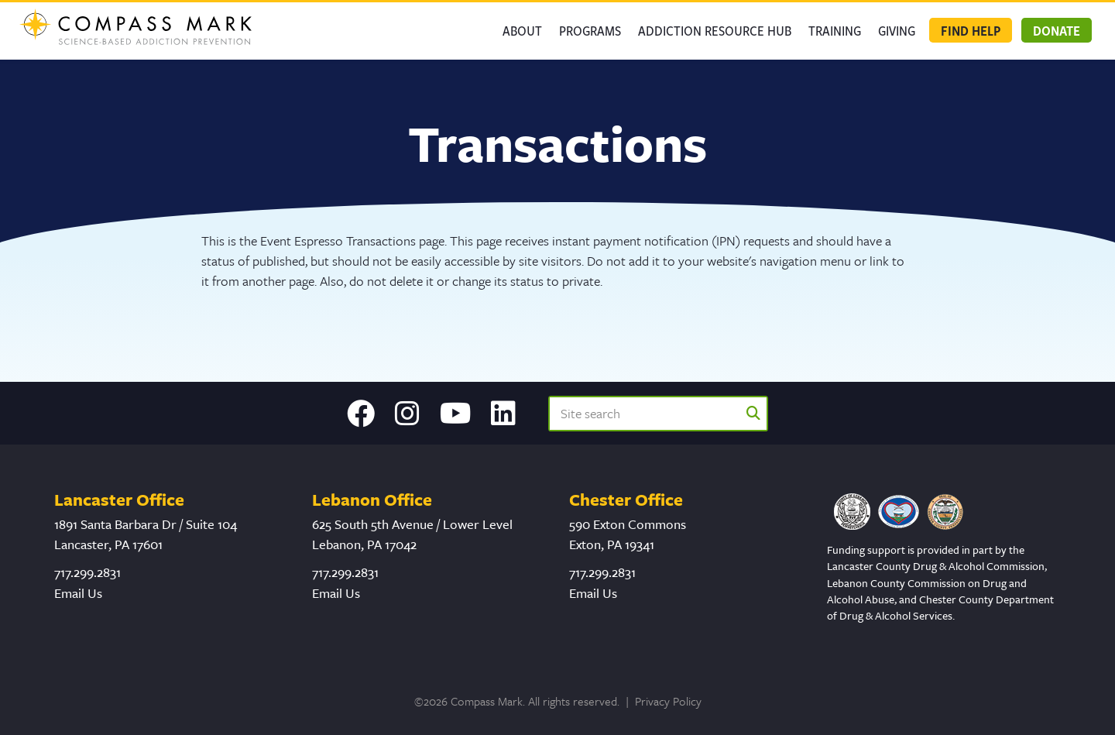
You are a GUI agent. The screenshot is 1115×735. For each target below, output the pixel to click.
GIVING (896, 30)
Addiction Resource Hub (714, 30)
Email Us (78, 593)
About (522, 30)
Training (834, 30)
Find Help (970, 30)
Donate (1056, 30)
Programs (590, 30)
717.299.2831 (87, 572)
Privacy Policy (668, 700)
